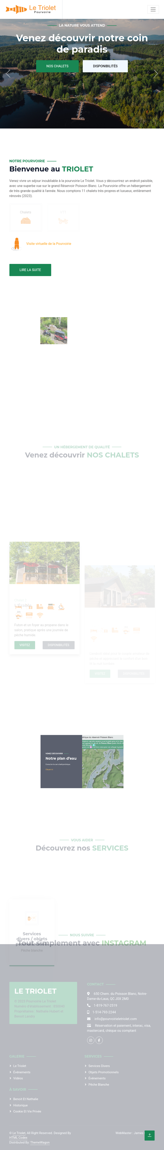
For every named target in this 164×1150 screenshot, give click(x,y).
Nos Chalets (57, 66)
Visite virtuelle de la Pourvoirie (48, 243)
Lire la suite (30, 270)
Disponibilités (105, 66)
